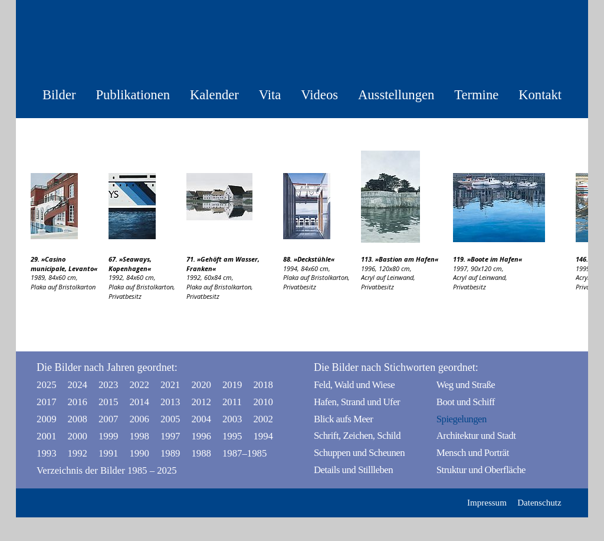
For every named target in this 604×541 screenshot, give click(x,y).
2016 (77, 402)
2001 (47, 436)
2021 (170, 384)
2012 (201, 402)
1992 (77, 453)
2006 (139, 419)
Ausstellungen (396, 94)
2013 (170, 402)
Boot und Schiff (465, 402)
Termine (476, 94)
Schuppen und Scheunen (359, 452)
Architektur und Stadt (476, 435)
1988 (201, 453)
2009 (47, 419)
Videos (319, 94)
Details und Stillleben (353, 469)
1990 (139, 453)
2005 (170, 419)
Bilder (59, 94)
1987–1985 (235, 453)
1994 (263, 436)
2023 (109, 384)
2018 (263, 384)
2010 (263, 402)
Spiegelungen (461, 419)
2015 (109, 402)
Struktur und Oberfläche (481, 469)
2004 (201, 419)
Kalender (214, 94)
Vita (270, 94)
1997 (170, 436)
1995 (232, 436)
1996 (201, 436)
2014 (139, 402)
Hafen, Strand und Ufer (357, 402)
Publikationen (133, 94)
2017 (47, 402)
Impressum (487, 502)
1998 (139, 436)
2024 (77, 384)
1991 (109, 453)
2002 (263, 419)
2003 (232, 419)
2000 (77, 436)
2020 (201, 384)
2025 (47, 384)
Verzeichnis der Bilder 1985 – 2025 (107, 470)
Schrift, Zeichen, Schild (357, 435)
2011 (232, 402)
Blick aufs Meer (343, 419)
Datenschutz (539, 502)
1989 (170, 453)
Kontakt (540, 94)
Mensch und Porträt (472, 452)
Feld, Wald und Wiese (354, 384)
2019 (232, 384)
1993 (47, 453)
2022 (139, 384)
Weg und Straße (465, 384)
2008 (77, 419)
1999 (109, 436)
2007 (109, 419)
